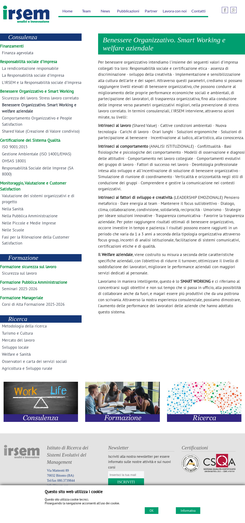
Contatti (198, 11)
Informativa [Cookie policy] (188, 510)
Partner (151, 11)
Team (86, 11)
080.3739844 (66, 480)
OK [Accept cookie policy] (152, 510)
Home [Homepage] (67, 11)
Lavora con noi (175, 11)
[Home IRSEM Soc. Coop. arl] (25, 23)
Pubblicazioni (128, 11)
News (105, 11)
